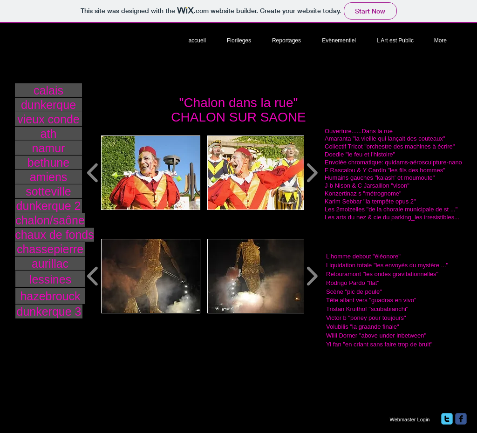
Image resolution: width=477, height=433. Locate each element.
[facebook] (461, 419)
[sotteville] (48, 191)
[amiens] (48, 177)
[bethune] (48, 162)
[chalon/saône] (50, 220)
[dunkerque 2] (48, 206)
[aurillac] (50, 264)
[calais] (48, 90)
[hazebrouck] (50, 296)
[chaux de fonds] (54, 235)
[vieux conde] (48, 119)
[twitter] (447, 419)
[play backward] (92, 172)
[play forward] (311, 172)
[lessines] (50, 279)
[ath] (48, 134)
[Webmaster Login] (409, 419)
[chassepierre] (50, 249)
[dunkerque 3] (48, 311)
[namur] (48, 148)
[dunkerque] (48, 105)
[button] (150, 172)
